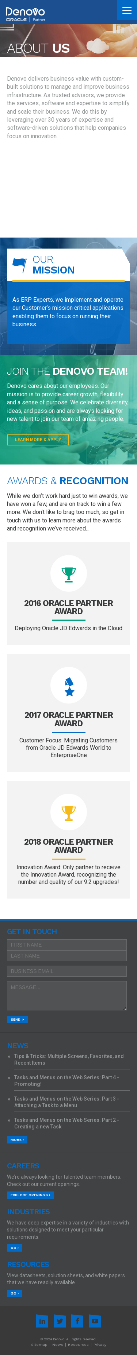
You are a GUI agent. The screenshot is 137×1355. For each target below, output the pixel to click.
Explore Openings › (30, 1195)
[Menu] (127, 10)
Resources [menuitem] (78, 1344)
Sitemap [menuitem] (39, 1344)
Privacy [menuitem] (100, 1344)
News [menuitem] (57, 1344)
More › (17, 1140)
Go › (15, 1248)
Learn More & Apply (38, 439)
